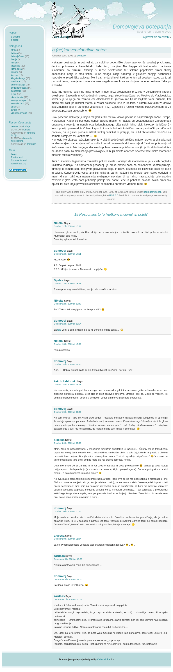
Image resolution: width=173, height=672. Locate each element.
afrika (13, 50)
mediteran (16, 81)
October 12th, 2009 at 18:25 (67, 283)
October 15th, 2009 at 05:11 (67, 384)
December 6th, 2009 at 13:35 (68, 559)
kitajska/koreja (18, 78)
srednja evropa (18, 100)
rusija (13, 94)
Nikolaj (59, 223)
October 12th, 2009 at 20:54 (67, 324)
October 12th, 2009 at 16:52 (67, 226)
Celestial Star (104, 659)
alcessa (59, 439)
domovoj (81, 55)
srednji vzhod (17, 103)
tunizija (26, 126)
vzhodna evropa (19, 113)
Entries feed (17, 157)
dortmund (31, 144)
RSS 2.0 (113, 195)
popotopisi (16, 91)
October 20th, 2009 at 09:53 (67, 443)
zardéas (59, 556)
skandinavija (17, 97)
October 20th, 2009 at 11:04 (67, 539)
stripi (13, 106)
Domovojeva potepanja (142, 26)
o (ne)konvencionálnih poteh (79, 49)
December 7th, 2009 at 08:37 (68, 599)
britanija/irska (17, 56)
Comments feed (19, 160)
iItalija (14, 62)
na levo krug (61, 37)
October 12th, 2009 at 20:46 (67, 303)
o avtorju (15, 37)
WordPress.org (18, 163)
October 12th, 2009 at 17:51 (67, 254)
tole (59, 329)
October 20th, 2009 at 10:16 (67, 511)
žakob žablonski (65, 381)
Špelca (58, 280)
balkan (14, 53)
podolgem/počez (152, 191)
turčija (14, 110)
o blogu (14, 40)
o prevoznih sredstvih (156, 37)
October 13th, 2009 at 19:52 (67, 344)
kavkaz (14, 75)
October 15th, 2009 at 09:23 (67, 412)
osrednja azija (18, 84)
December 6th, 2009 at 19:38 (68, 579)
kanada (14, 72)
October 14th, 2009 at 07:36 (67, 364)
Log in (14, 154)
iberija (14, 59)
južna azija (16, 69)
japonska (15, 66)
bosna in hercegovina (21, 139)
